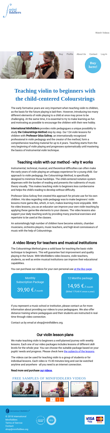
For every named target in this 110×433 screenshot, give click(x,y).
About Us (81, 54)
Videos (52, 54)
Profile (70, 54)
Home (42, 54)
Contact (93, 54)
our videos (46, 370)
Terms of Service (13, 422)
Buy (61, 54)
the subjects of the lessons (79, 351)
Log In (104, 54)
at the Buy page (83, 268)
